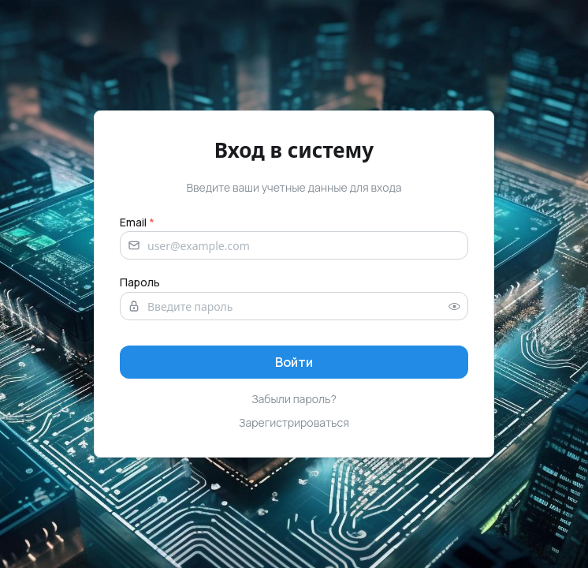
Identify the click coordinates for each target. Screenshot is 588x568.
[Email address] (294, 245)
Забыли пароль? (294, 398)
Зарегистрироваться (294, 422)
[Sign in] (294, 362)
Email (137, 222)
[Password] (294, 306)
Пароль (140, 282)
